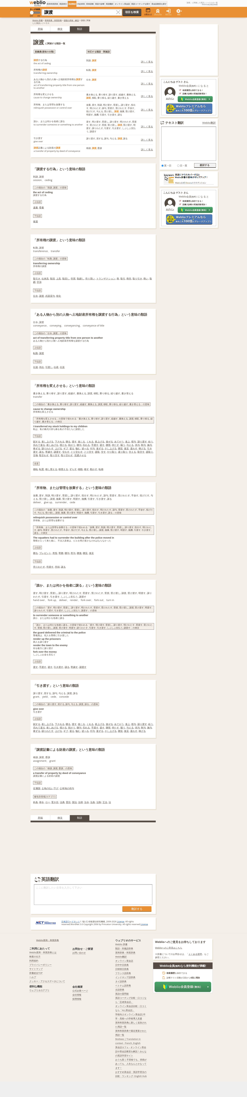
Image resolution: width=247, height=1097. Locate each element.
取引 (122, 278)
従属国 (36, 788)
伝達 (35, 367)
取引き (36, 278)
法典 (62, 802)
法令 (86, 802)
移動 (80, 469)
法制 (98, 802)
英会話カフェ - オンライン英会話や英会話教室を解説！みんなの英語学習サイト (130, 1051)
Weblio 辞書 (37, 20)
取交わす (44, 455)
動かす (93, 469)
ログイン (168, 14)
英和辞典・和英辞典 (53, 20)
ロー (47, 802)
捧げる (142, 448)
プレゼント (45, 553)
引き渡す (58, 667)
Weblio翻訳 (209, 122)
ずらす (73, 469)
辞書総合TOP (36, 973)
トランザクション (105, 278)
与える (130, 445)
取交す (141, 451)
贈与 (79, 445)
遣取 (97, 451)
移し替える (51, 469)
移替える (63, 469)
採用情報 (76, 998)
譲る (41, 451)
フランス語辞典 (123, 973)
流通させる (80, 455)
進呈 (126, 448)
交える (132, 451)
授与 (133, 441)
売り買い (90, 278)
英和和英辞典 (52, 4)
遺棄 (35, 207)
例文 (60, 29)
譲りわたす (48, 448)
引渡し (48, 367)
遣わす (133, 448)
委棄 (41, 207)
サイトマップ (36, 968)
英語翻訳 (109, 4)
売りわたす (39, 566)
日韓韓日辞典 (122, 969)
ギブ (65, 448)
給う (150, 441)
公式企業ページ (80, 990)
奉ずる (36, 448)
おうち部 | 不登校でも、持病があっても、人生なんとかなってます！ (131, 1063)
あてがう (119, 441)
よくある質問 (195, 954)
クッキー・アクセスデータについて (47, 981)
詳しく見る (147, 61)
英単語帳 (90, 4)
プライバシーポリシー (40, 964)
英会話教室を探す (159, 4)
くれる (90, 441)
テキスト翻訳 (174, 123)
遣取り (149, 451)
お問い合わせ (79, 952)
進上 (127, 441)
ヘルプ (32, 977)
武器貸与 (50, 295)
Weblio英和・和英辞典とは (43, 952)
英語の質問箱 (122, 993)
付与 (92, 448)
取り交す (55, 455)
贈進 (79, 553)
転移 (101, 469)
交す (103, 451)
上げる (58, 448)
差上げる (99, 441)
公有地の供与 (67, 788)
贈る (68, 441)
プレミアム (158, 14)
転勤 (35, 353)
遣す (102, 445)
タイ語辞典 (120, 981)
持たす (115, 445)
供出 (41, 367)
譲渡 (41, 295)
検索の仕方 (34, 956)
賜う (122, 445)
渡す (74, 441)
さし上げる (111, 448)
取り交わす (67, 455)
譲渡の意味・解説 (71, 20)
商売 (128, 278)
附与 (143, 445)
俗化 (58, 295)
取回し (65, 278)
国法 (74, 802)
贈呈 (120, 448)
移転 (35, 469)
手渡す (94, 445)
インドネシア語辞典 (125, 977)
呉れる (86, 445)
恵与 (73, 553)
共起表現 (81, 4)
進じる (81, 441)
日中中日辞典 (122, 964)
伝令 (35, 295)
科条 (35, 802)
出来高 (45, 278)
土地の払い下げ (50, 788)
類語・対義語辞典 (124, 948)
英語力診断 (99, 4)
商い (145, 278)
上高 (58, 278)
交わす (65, 451)
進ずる (99, 448)
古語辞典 (119, 989)
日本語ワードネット (70, 921)
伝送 (62, 367)
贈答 (108, 445)
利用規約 (33, 960)
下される (59, 441)
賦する (36, 441)
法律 (80, 802)
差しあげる (52, 445)
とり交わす (77, 451)
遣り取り (123, 451)
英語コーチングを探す (140, 4)
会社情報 (76, 994)
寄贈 (60, 553)
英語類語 (72, 4)
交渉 (39, 282)
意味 (40, 29)
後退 (35, 221)
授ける (63, 445)
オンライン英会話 (122, 4)
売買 (73, 278)
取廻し (80, 278)
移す (86, 469)
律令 (41, 802)
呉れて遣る (39, 445)
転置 (41, 469)
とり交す (89, 451)
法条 (92, 802)
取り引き (137, 278)
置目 (68, 802)
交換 (35, 455)
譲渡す (57, 451)
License (120, 921)
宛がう (71, 445)
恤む (77, 448)
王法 (104, 802)
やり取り (112, 451)
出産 (56, 367)
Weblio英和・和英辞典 (47, 940)
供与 (137, 445)
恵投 (54, 553)
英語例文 (63, 4)
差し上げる (48, 441)
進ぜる (109, 441)
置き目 (54, 802)
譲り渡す (142, 441)
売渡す (50, 566)
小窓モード (148, 11)
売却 (57, 566)
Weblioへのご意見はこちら (168, 947)
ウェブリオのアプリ (39, 990)
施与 (149, 445)
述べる (85, 448)
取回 (52, 278)
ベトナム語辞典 (123, 985)
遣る (71, 448)
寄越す (48, 451)
